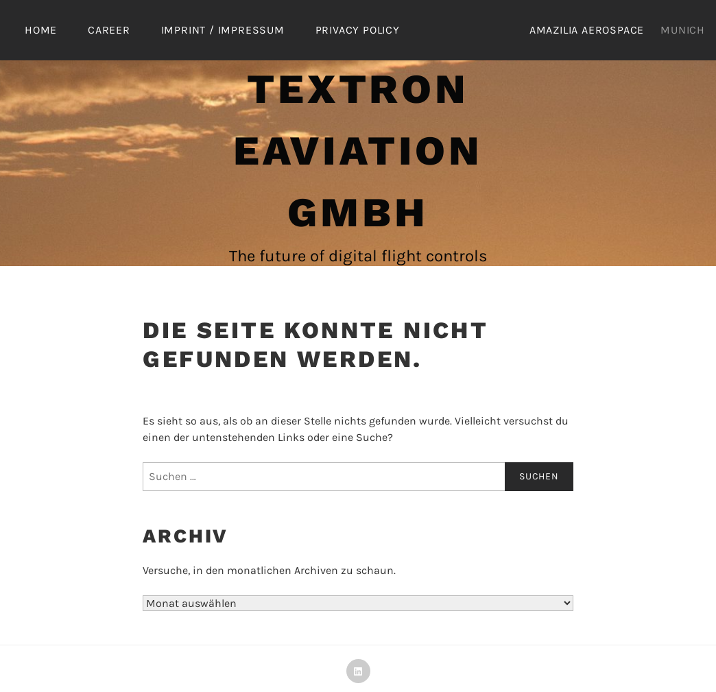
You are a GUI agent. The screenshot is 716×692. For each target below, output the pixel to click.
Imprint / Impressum (223, 29)
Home (41, 29)
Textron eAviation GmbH (358, 150)
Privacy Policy (357, 29)
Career (109, 29)
